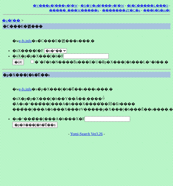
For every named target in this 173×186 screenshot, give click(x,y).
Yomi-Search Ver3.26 (86, 134)
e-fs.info (25, 41)
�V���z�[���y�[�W (55, 5)
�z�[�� (11, 20)
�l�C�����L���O (147, 5)
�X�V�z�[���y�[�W (102, 5)
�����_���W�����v (74, 10)
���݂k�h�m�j (156, 10)
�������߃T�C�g (121, 10)
